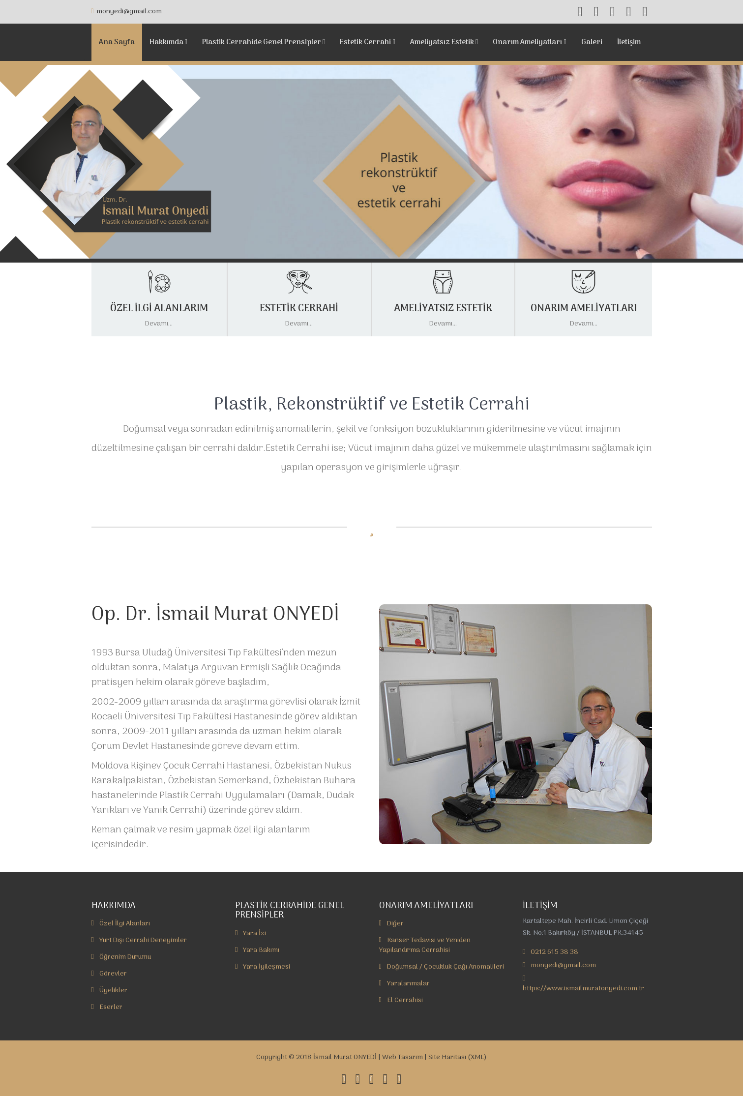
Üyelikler (109, 990)
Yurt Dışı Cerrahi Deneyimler (139, 940)
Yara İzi (250, 933)
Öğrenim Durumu (121, 957)
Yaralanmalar (404, 983)
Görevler (109, 973)
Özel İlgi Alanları (120, 923)
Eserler (106, 1007)
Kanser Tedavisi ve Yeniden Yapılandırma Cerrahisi (425, 945)
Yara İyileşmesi (262, 967)
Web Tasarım (402, 1057)
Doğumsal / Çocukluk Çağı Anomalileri (441, 967)
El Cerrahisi (401, 1000)
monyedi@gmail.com (126, 11)
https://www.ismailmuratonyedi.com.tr (583, 988)
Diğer (391, 923)
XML (477, 1057)
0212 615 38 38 (554, 952)
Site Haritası (447, 1057)
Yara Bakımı (257, 950)
